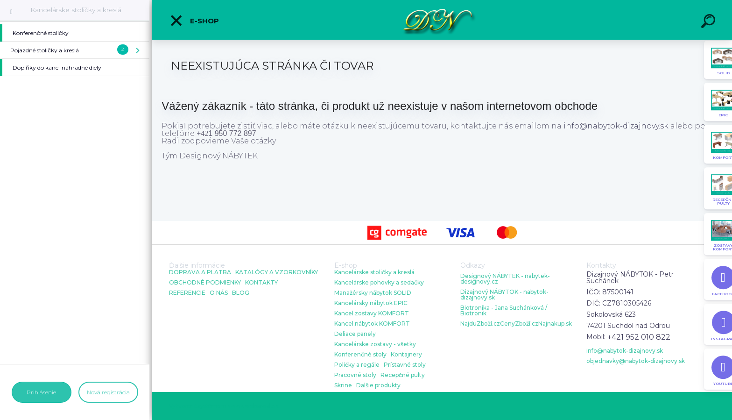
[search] (709, 22)
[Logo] (442, 20)
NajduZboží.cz (480, 324)
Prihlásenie (41, 392)
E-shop (194, 20)
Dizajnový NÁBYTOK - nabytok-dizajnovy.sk (504, 294)
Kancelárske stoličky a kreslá (75, 10)
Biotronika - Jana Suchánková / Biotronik (503, 310)
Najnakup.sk (555, 324)
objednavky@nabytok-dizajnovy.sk (635, 361)
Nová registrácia (108, 392)
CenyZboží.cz (519, 324)
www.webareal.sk (253, 405)
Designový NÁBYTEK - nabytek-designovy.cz (505, 279)
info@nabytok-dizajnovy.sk (616, 125)
